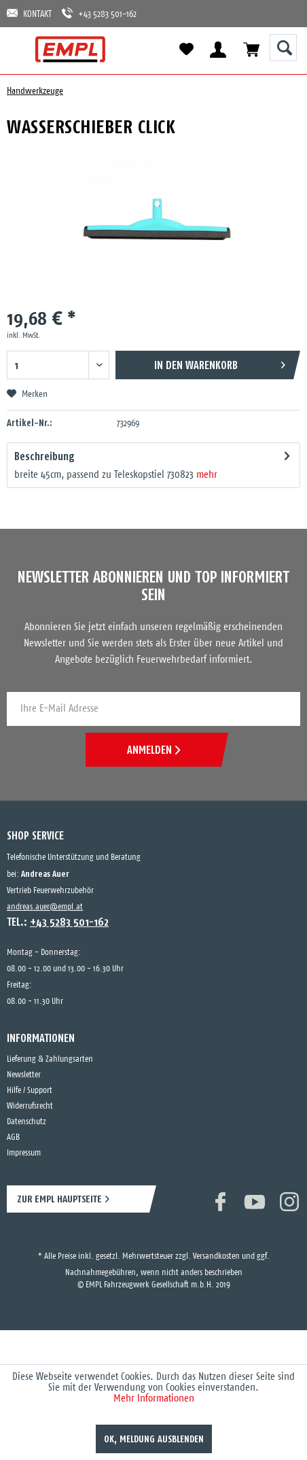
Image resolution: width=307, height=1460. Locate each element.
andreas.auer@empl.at (45, 907)
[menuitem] (22, 49)
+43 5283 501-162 (99, 13)
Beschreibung (44, 456)
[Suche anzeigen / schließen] (283, 47)
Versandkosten (216, 1256)
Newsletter (24, 1075)
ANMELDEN (153, 750)
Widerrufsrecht (30, 1106)
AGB (13, 1137)
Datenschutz (26, 1122)
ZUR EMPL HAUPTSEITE (59, 1198)
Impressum (24, 1153)
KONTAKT (29, 13)
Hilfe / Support (29, 1090)
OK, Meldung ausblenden (154, 1438)
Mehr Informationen (153, 1398)
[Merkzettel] (186, 49)
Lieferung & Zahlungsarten (50, 1059)
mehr (206, 475)
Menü (22, 49)
